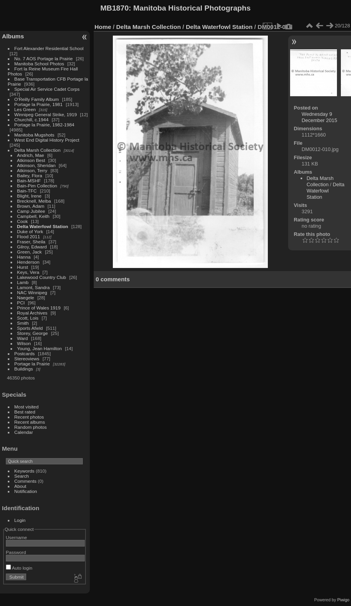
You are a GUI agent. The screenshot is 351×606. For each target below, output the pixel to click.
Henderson (28, 261)
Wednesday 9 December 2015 (319, 117)
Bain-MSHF (29, 180)
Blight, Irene (29, 195)
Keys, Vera (28, 272)
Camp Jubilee (31, 211)
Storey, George (32, 333)
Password (16, 552)
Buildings (23, 368)
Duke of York (30, 231)
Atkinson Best (31, 160)
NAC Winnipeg (32, 292)
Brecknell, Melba (34, 200)
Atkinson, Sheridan (36, 165)
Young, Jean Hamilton (39, 348)
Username (16, 537)
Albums (13, 36)
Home (102, 26)
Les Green (25, 109)
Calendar (23, 432)
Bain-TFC (27, 190)
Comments (25, 481)
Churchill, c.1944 (31, 119)
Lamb (23, 282)
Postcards (24, 353)
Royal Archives (32, 312)
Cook (22, 221)
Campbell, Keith (33, 216)
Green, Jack (29, 251)
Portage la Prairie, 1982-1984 (44, 124)
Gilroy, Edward (32, 246)
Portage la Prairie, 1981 (38, 104)
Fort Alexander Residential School (49, 48)
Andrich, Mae (30, 155)
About (20, 486)
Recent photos (29, 416)
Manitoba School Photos (39, 63)
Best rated (25, 411)
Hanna (24, 256)
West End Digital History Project (47, 139)
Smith (23, 322)
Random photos (30, 427)
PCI (21, 302)
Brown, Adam (31, 206)
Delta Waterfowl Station (42, 226)
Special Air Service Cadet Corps (47, 89)
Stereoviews (26, 358)
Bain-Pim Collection (37, 185)
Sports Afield (30, 328)
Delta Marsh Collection (37, 150)
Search (21, 475)
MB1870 (114, 8)
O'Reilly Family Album (36, 99)
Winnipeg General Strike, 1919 (45, 114)
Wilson (24, 343)
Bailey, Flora (30, 175)
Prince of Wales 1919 (39, 307)
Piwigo (343, 599)
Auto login (19, 567)
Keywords (24, 470)
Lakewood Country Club (41, 277)
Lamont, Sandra (33, 287)
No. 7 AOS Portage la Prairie (43, 58)
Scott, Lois (28, 317)
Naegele (25, 297)
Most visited (26, 406)
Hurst (22, 267)
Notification (25, 491)
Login (20, 520)
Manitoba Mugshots (34, 134)
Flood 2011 (28, 236)
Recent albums (29, 421)
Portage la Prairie (32, 363)
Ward (22, 338)
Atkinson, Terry (32, 170)
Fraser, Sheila (31, 241)
